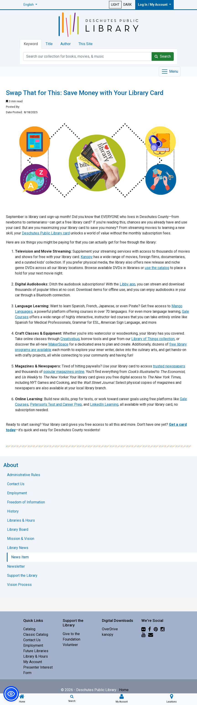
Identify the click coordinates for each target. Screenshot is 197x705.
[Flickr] (143, 629)
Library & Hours (35, 656)
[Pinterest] (156, 629)
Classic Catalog (35, 634)
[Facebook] (149, 629)
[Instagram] (163, 629)
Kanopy (87, 257)
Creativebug (70, 339)
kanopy (107, 634)
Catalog (29, 629)
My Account (32, 662)
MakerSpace (58, 344)
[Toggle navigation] (170, 72)
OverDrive (110, 629)
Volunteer (70, 645)
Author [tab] (65, 44)
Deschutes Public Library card (46, 233)
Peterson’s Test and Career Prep (56, 404)
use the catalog (157, 268)
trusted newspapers (169, 366)
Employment (33, 645)
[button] (30, 4)
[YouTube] (143, 634)
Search (163, 56)
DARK (127, 4)
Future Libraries (35, 651)
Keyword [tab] (31, 44)
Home (124, 690)
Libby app (127, 284)
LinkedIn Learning (104, 404)
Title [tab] (49, 44)
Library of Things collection (153, 339)
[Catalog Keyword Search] (87, 56)
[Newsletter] (150, 634)
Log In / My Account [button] (153, 4)
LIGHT (115, 4)
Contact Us (32, 640)
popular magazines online (64, 371)
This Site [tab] (85, 44)
